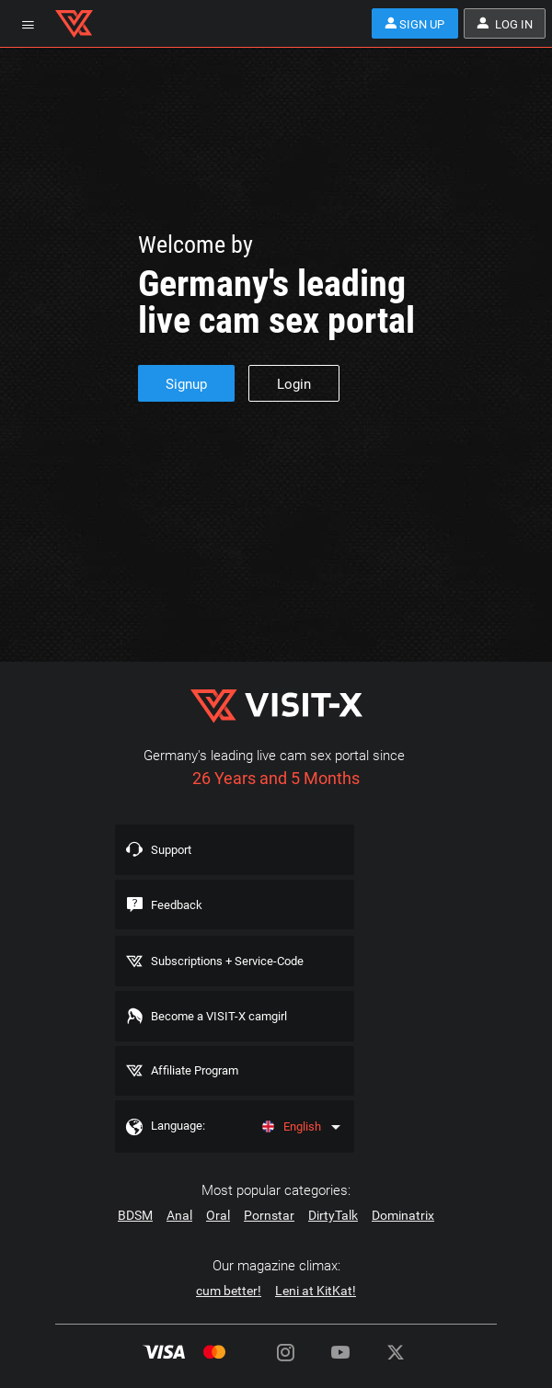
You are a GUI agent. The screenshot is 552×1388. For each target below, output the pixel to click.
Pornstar (269, 1233)
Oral (218, 1233)
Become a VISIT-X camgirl (225, 1026)
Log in (501, 24)
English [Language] (289, 1143)
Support (176, 851)
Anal (179, 1233)
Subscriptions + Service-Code (235, 968)
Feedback (180, 909)
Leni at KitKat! (315, 1309)
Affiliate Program (201, 1084)
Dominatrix (403, 1233)
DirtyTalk (333, 1233)
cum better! (228, 1309)
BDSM (135, 1233)
